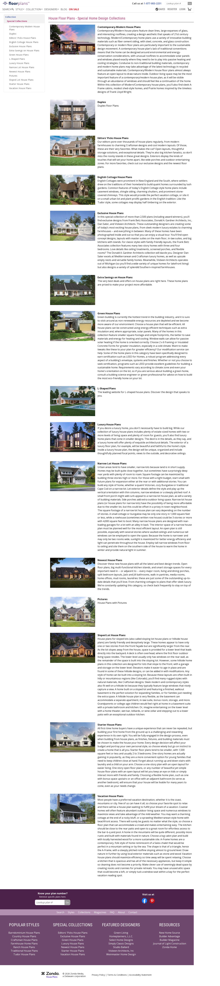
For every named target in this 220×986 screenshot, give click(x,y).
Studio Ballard (121, 947)
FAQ (112, 912)
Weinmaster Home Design (121, 954)
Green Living (121, 932)
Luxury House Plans (19, 63)
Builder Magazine (169, 940)
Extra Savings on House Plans (24, 50)
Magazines (100, 912)
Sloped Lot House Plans (21, 79)
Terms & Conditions (117, 974)
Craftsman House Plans (24, 940)
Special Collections (17, 21)
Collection (34, 9)
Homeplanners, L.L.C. (121, 936)
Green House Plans (19, 54)
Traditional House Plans (24, 950)
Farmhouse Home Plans (24, 943)
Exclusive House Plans (20, 46)
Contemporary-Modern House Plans (24, 28)
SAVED (160, 9)
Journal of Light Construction (169, 943)
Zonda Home (169, 947)
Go (189, 3)
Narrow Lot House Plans (21, 67)
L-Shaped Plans (17, 58)
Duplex (12, 33)
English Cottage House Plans (23, 42)
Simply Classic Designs (121, 943)
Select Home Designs (121, 940)
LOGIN (182, 9)
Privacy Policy (98, 974)
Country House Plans (24, 936)
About (121, 912)
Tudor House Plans (24, 954)
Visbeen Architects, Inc (121, 950)
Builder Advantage (169, 936)
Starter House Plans (19, 84)
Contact (132, 912)
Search (60, 912)
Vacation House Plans (20, 88)
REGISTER (172, 9)
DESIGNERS (51, 9)
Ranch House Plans (24, 947)
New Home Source (169, 932)
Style (20, 9)
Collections (84, 912)
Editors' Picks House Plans (22, 37)
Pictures (13, 75)
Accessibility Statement (140, 974)
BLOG (64, 9)
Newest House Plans (19, 71)
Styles (71, 912)
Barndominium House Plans (24, 932)
